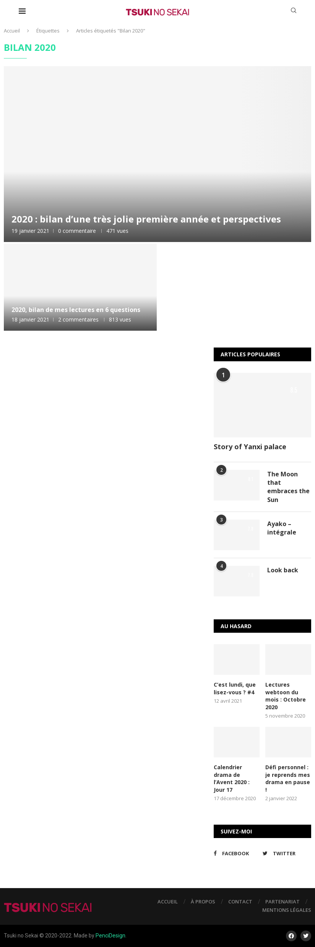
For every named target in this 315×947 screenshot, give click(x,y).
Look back (282, 570)
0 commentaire (77, 230)
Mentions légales (286, 909)
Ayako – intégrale (281, 528)
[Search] (293, 11)
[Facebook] (236, 853)
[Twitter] (285, 853)
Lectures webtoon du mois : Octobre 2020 (285, 696)
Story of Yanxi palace (250, 446)
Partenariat (282, 901)
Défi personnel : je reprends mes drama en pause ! (287, 778)
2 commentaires (78, 319)
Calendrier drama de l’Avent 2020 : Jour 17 (232, 778)
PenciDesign (110, 935)
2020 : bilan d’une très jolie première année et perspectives (146, 219)
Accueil (12, 30)
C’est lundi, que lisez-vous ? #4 (235, 688)
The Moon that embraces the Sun (288, 487)
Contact (240, 901)
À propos (203, 901)
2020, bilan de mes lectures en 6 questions (75, 309)
